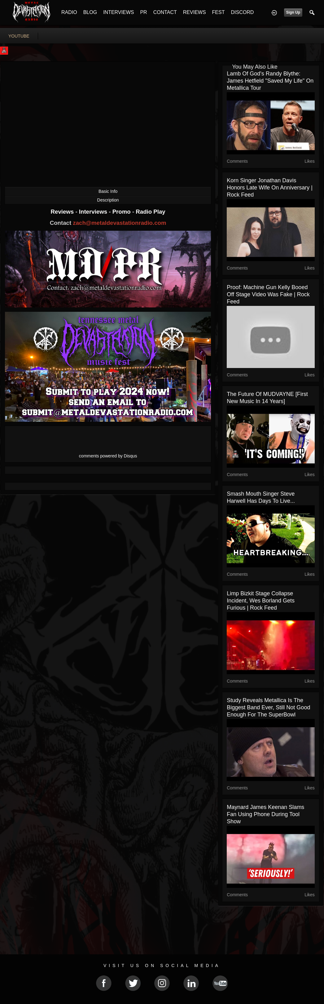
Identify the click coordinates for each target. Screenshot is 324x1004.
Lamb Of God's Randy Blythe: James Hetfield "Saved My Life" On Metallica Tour (270, 80)
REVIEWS (194, 12)
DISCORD (242, 12)
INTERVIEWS (118, 12)
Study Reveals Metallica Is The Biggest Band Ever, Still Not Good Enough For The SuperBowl (268, 707)
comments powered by (108, 455)
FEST (218, 12)
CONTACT (165, 12)
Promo (122, 211)
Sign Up (293, 12)
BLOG (90, 12)
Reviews (63, 211)
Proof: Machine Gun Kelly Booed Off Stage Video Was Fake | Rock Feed (268, 294)
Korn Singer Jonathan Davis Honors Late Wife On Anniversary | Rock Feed (270, 187)
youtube (18, 36)
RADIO (69, 12)
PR (143, 12)
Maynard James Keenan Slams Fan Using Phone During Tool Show (265, 814)
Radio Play (150, 211)
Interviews (94, 211)
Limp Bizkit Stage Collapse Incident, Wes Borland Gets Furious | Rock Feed (261, 600)
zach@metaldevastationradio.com (119, 223)
